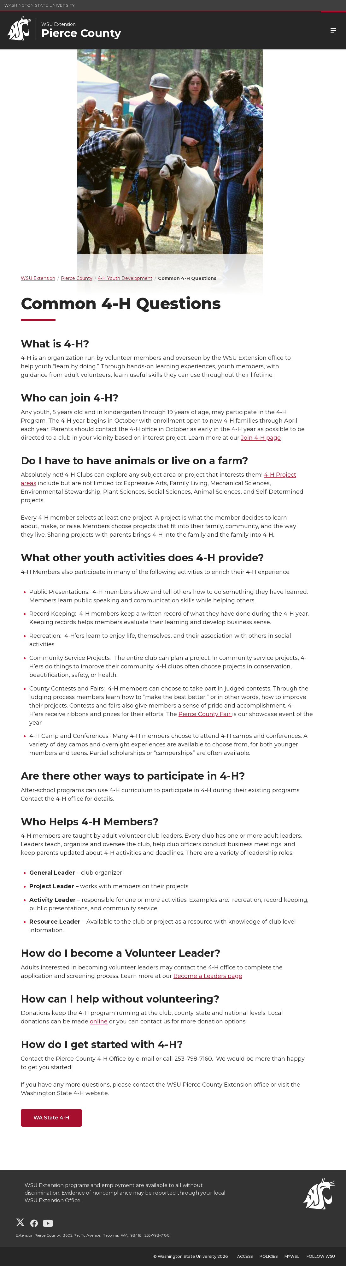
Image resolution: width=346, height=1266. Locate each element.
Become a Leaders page (207, 976)
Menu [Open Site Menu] (333, 30)
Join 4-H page (261, 437)
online (99, 1021)
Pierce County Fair (205, 714)
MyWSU (292, 1256)
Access (245, 1256)
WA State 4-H (51, 1118)
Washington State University (39, 5)
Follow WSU (321, 1256)
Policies (269, 1256)
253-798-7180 (157, 1235)
